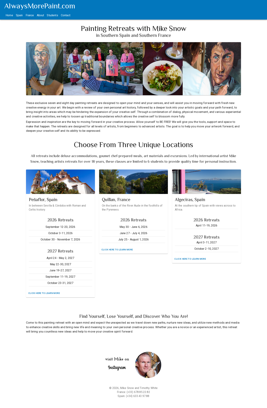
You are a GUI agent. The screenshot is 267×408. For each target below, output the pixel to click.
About (40, 15)
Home (9, 15)
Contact (65, 15)
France (30, 15)
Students (52, 15)
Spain (19, 15)
